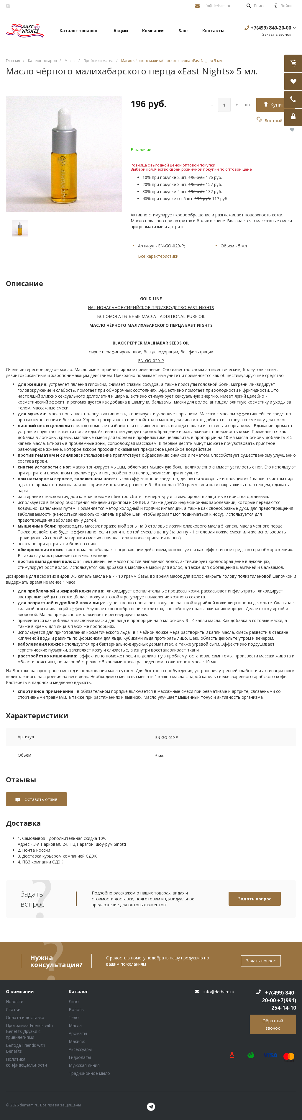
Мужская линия (84, 1065)
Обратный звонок (272, 1024)
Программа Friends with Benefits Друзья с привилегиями (29, 1031)
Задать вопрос (254, 899)
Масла (75, 1025)
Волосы (76, 1009)
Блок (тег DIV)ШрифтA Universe (25, 30)
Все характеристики (158, 256)
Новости (14, 1001)
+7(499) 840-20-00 (271, 28)
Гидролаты (80, 1057)
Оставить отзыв (40, 799)
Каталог (78, 991)
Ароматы (78, 1033)
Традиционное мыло (89, 1073)
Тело (74, 1017)
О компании (20, 991)
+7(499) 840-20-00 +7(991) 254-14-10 (279, 1000)
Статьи (13, 1009)
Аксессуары (80, 1049)
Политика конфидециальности (26, 1062)
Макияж (77, 1041)
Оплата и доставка (25, 1017)
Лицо (74, 1001)
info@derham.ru (216, 5)
